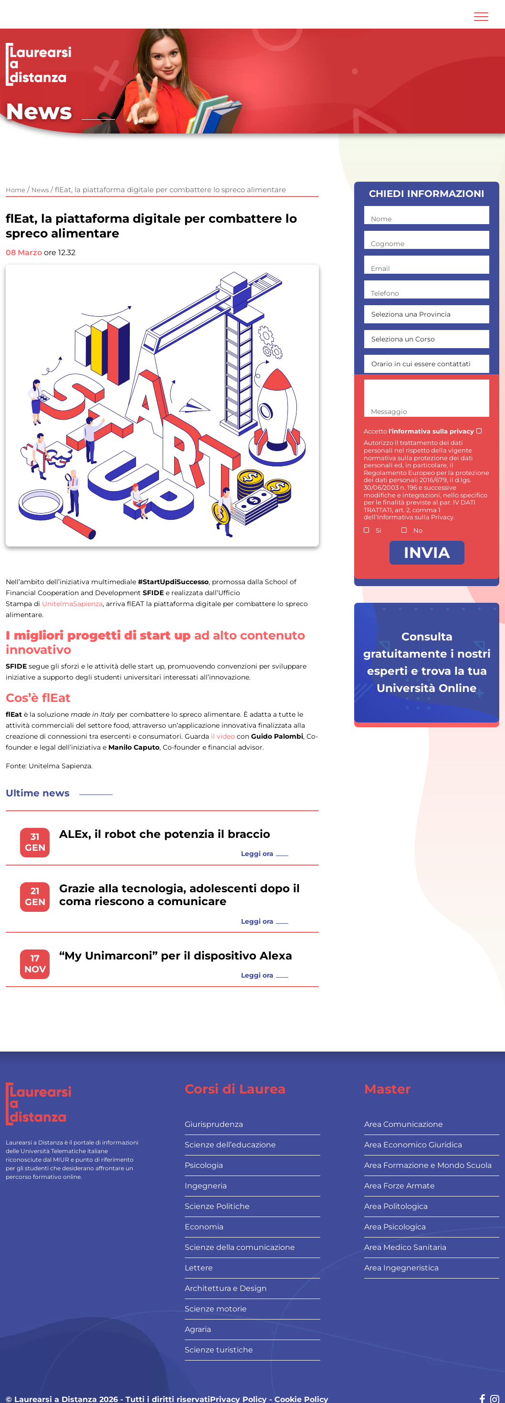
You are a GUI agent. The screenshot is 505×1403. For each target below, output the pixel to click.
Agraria (198, 1329)
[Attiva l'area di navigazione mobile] (481, 16)
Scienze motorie (216, 1308)
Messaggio (389, 411)
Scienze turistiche (219, 1349)
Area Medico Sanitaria (405, 1247)
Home (15, 190)
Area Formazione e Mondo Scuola (428, 1165)
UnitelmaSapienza (72, 603)
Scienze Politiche (217, 1206)
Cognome (387, 243)
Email (380, 268)
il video (223, 736)
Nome (381, 219)
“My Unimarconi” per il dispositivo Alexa (175, 955)
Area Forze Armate (399, 1185)
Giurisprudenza (214, 1124)
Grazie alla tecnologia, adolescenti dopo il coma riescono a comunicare (179, 895)
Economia (204, 1226)
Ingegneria (206, 1185)
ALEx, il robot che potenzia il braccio (164, 834)
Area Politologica (396, 1206)
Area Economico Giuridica (413, 1144)
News (40, 190)
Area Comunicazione (403, 1124)
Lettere (199, 1267)
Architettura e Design (226, 1288)
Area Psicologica (395, 1226)
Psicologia (204, 1165)
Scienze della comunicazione (240, 1247)
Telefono (385, 293)
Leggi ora (257, 853)
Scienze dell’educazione (230, 1144)
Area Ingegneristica (401, 1267)
